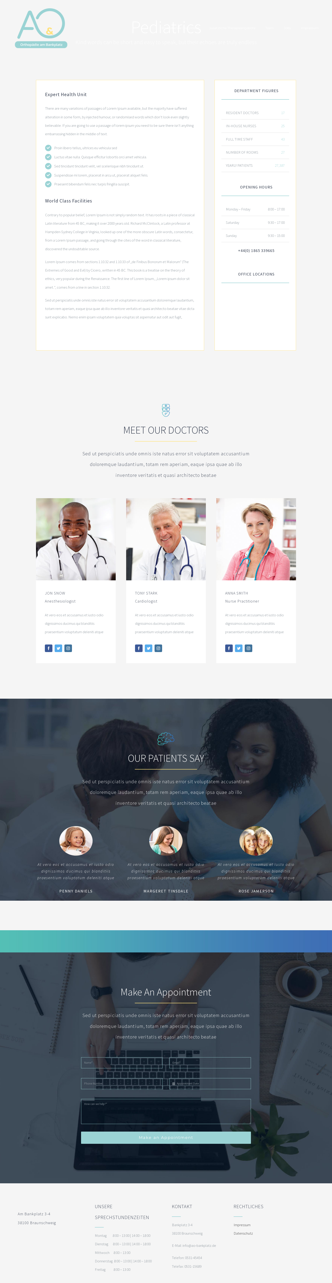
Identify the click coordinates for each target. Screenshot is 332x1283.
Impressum (242, 1224)
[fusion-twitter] (58, 648)
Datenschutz (243, 1233)
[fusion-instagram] (68, 648)
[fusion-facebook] (48, 648)
